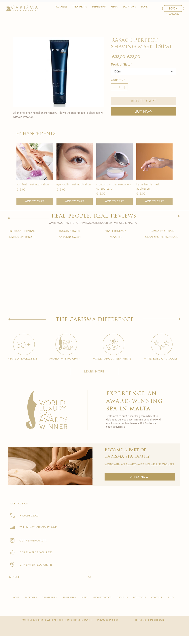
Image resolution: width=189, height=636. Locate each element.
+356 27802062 (29, 515)
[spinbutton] (119, 87)
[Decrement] (114, 87)
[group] (94, 174)
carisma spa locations (36, 564)
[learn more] (94, 371)
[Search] (45, 577)
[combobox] (143, 71)
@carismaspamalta (33, 540)
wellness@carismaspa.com (38, 527)
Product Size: (121, 64)
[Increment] (124, 87)
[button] (79, 8)
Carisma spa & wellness (36, 552)
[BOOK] (173, 8)
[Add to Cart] (34, 201)
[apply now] (140, 477)
